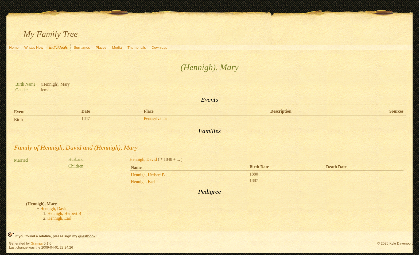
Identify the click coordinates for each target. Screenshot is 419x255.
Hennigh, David (143, 159)
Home (14, 47)
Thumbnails (136, 47)
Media (117, 47)
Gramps (37, 243)
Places (101, 47)
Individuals (58, 47)
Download (159, 47)
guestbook (86, 236)
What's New (33, 47)
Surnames (82, 47)
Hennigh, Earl (143, 181)
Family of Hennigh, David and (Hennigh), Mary (76, 147)
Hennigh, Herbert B (148, 175)
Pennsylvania (155, 118)
